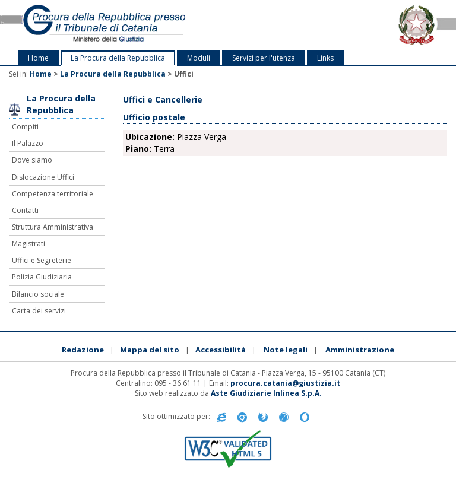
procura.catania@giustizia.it (285, 383)
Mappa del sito (149, 349)
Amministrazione (359, 349)
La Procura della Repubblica (118, 58)
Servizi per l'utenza (263, 58)
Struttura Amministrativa (52, 227)
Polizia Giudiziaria (42, 277)
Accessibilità (220, 349)
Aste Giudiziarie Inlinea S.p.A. (266, 393)
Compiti (25, 127)
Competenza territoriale (52, 194)
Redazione (83, 349)
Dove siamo (32, 160)
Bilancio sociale (38, 294)
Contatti (25, 210)
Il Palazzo (27, 143)
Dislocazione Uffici (43, 177)
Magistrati (28, 244)
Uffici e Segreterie (41, 260)
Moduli (198, 58)
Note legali (286, 349)
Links (325, 58)
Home (38, 58)
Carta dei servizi (39, 311)
